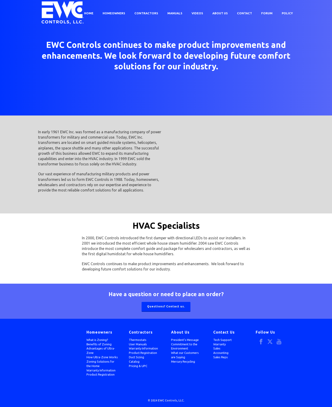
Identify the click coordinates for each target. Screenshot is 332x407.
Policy (287, 13)
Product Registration (100, 374)
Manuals (174, 13)
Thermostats (137, 339)
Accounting (220, 352)
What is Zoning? (97, 339)
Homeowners (114, 13)
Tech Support (222, 339)
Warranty (219, 344)
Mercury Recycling (183, 361)
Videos (197, 13)
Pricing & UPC (138, 366)
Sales (216, 348)
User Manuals (138, 344)
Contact (244, 13)
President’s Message (185, 339)
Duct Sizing (136, 357)
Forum (267, 13)
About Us (220, 13)
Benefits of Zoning (99, 344)
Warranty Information (101, 370)
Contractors (146, 13)
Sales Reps (220, 357)
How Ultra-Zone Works (102, 357)
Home (88, 13)
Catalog (134, 361)
